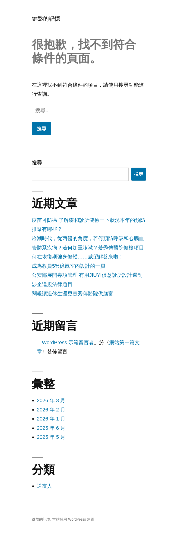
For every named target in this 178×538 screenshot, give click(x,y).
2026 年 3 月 (51, 400)
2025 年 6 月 (51, 428)
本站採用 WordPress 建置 (73, 519)
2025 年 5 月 (51, 437)
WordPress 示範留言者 (68, 342)
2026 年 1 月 (51, 419)
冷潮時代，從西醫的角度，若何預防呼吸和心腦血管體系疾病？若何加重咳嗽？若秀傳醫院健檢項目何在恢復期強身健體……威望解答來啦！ (88, 248)
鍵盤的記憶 (46, 19)
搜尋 (37, 163)
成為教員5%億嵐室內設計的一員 (68, 266)
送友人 (44, 486)
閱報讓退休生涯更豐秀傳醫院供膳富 (72, 293)
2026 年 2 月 (51, 410)
